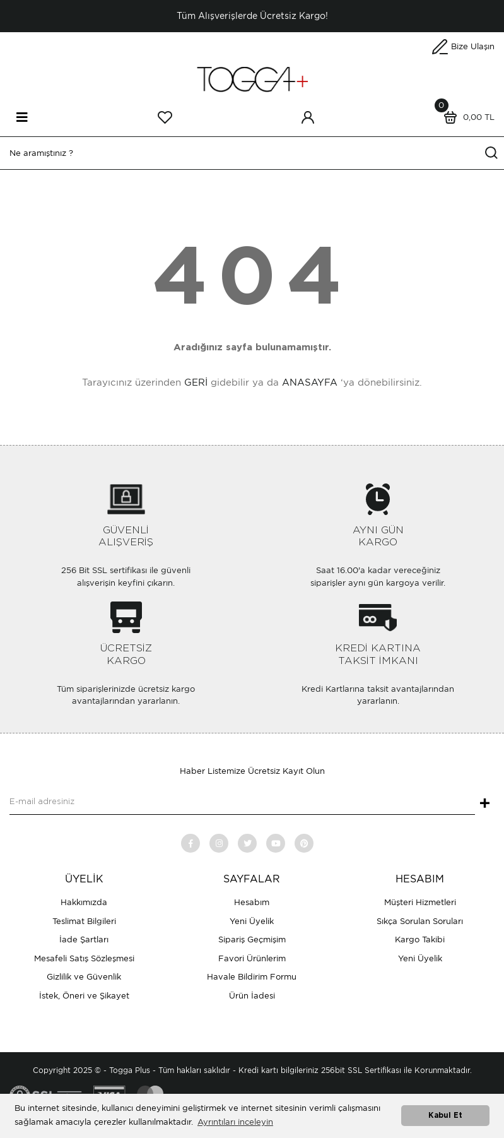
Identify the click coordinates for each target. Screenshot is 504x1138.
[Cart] (466, 117)
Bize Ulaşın (473, 46)
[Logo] (252, 78)
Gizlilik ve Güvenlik (84, 976)
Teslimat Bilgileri (84, 921)
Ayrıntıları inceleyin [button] (235, 1122)
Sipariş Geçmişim (252, 939)
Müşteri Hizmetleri (420, 902)
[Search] (252, 153)
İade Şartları (83, 939)
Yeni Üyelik (252, 921)
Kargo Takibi (420, 939)
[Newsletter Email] (242, 802)
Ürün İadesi (252, 995)
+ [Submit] (485, 804)
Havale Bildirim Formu (251, 976)
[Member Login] (307, 117)
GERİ (196, 382)
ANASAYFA (309, 382)
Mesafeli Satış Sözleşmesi (84, 958)
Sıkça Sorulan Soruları (420, 921)
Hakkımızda (84, 902)
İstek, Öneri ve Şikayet (84, 995)
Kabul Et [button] (445, 1115)
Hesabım (251, 902)
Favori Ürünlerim (252, 958)
